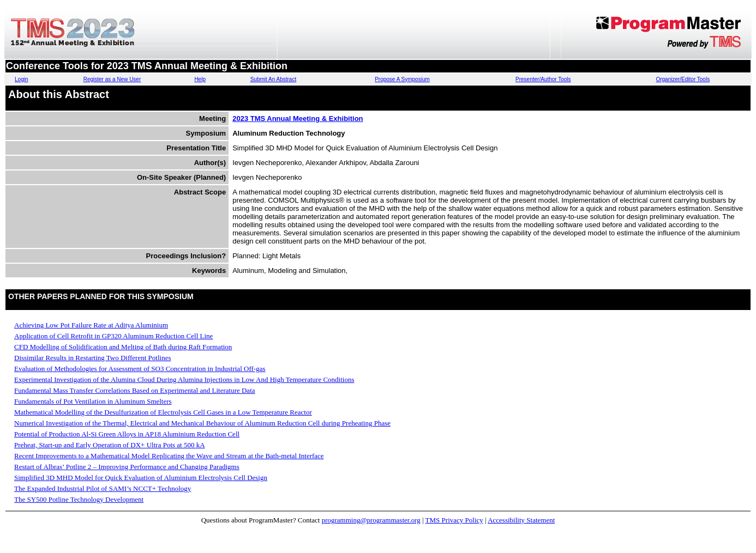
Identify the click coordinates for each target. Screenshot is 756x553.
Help (200, 79)
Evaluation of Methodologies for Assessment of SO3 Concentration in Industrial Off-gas (139, 368)
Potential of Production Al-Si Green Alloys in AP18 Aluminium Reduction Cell (126, 434)
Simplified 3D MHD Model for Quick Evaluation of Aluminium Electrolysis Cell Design (140, 477)
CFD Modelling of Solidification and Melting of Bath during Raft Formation (123, 347)
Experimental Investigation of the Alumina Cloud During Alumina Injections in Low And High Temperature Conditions (184, 379)
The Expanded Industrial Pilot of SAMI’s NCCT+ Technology (102, 488)
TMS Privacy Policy (454, 520)
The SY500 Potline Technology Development (78, 499)
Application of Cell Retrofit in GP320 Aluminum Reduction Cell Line (113, 336)
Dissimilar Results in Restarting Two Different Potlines (92, 358)
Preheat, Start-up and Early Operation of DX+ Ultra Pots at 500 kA (109, 445)
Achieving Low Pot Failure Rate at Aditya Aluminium (91, 325)
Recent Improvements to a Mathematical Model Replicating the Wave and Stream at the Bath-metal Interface (169, 456)
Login (21, 79)
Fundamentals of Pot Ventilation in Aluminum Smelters (93, 401)
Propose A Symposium (402, 79)
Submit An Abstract (273, 79)
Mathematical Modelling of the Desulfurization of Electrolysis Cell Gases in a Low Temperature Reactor (163, 412)
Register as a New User (112, 79)
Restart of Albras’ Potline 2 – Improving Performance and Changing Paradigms (126, 467)
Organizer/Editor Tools (683, 79)
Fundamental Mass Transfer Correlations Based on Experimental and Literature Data (134, 390)
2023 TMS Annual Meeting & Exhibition (297, 118)
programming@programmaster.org (371, 520)
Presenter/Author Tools (543, 79)
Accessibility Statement (521, 520)
